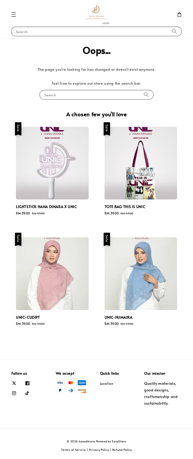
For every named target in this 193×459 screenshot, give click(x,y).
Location (106, 384)
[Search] (174, 31)
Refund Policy (122, 450)
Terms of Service (73, 450)
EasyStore (119, 441)
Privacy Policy (99, 450)
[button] (14, 15)
